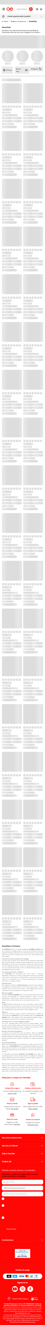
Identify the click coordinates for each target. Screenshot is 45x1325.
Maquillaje (33, 21)
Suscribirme (11, 1229)
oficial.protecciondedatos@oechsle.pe (22, 1322)
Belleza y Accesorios (18, 21)
